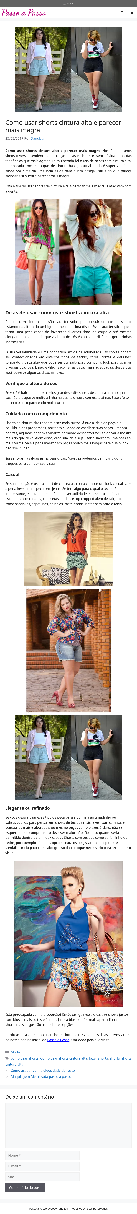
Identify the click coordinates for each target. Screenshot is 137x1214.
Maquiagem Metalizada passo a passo (41, 1076)
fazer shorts (98, 1058)
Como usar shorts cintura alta (63, 1058)
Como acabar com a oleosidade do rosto (43, 1070)
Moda (15, 1052)
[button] (122, 12)
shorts (115, 1058)
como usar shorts (24, 1058)
